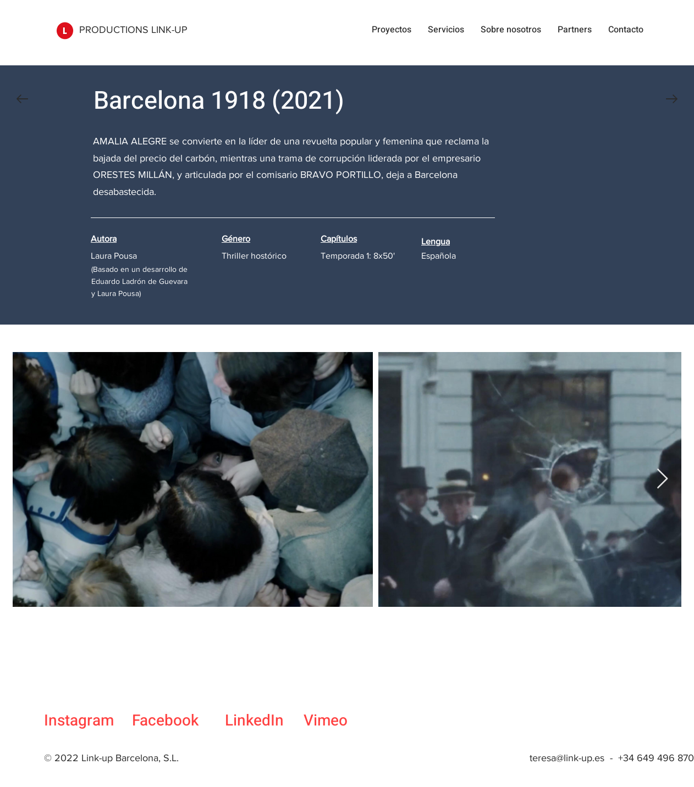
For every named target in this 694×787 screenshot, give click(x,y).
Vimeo (326, 721)
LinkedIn (254, 721)
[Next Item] (662, 479)
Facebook (165, 721)
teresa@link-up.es (567, 757)
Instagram (79, 721)
